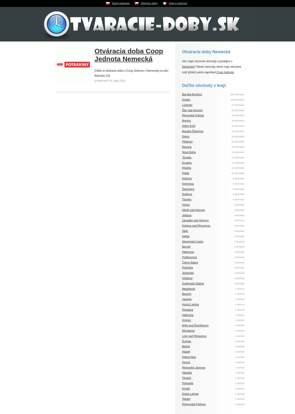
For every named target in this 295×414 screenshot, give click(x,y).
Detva (185, 136)
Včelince (187, 278)
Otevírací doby (149, 3)
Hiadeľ (186, 351)
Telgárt (186, 399)
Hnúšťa (186, 168)
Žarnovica (188, 189)
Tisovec (187, 199)
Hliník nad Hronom (193, 210)
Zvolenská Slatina (193, 283)
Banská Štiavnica (192, 131)
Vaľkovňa (187, 315)
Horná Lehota (190, 304)
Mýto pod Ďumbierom (195, 325)
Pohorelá (187, 383)
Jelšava (187, 215)
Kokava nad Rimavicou (196, 225)
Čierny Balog (190, 262)
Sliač (185, 231)
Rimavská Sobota (193, 115)
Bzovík (186, 246)
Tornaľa (186, 157)
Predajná (187, 309)
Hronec (186, 320)
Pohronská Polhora (194, 404)
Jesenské (188, 273)
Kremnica (188, 183)
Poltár (185, 173)
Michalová (188, 330)
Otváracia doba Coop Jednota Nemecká (128, 55)
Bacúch (186, 294)
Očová (186, 362)
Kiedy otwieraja (121, 3)
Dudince (187, 194)
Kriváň (186, 388)
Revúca (187, 147)
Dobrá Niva (189, 357)
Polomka (187, 267)
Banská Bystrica (192, 94)
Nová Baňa (189, 152)
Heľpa (185, 236)
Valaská (187, 372)
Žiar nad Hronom (192, 110)
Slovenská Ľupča (192, 241)
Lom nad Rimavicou (194, 336)
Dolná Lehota (190, 394)
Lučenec (187, 105)
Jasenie (187, 299)
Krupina (187, 162)
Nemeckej (188, 66)
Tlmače (186, 378)
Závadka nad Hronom (195, 220)
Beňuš (186, 346)
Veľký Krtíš (188, 126)
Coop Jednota (225, 72)
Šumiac (186, 341)
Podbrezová (189, 257)
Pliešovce (188, 252)
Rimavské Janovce (193, 367)
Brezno (186, 120)
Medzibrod (188, 289)
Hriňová (187, 178)
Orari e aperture (178, 3)
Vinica (185, 204)
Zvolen (186, 99)
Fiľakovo (187, 141)
